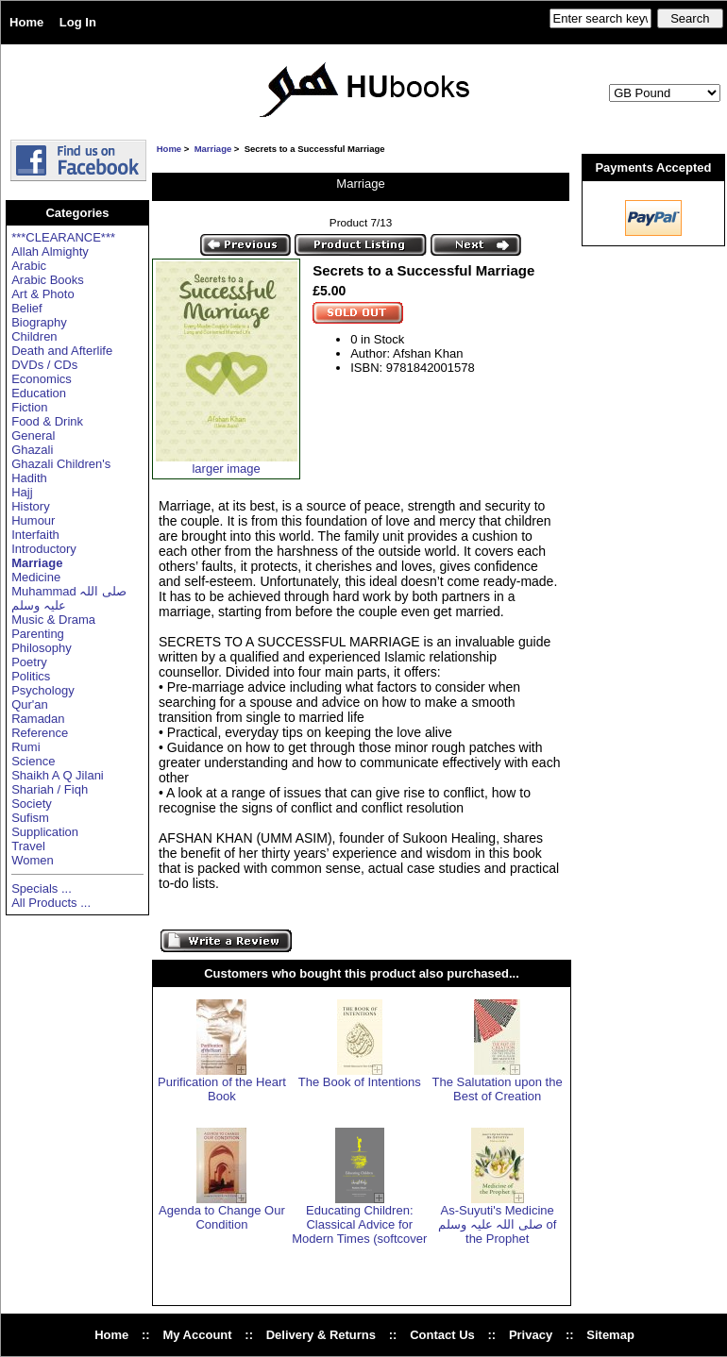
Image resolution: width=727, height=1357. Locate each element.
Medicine (35, 577)
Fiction (29, 407)
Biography (39, 322)
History (30, 506)
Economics (41, 379)
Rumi (25, 747)
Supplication (44, 832)
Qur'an (29, 704)
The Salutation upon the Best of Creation (497, 1089)
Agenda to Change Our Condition (222, 1217)
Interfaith (35, 535)
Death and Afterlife (61, 350)
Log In (77, 22)
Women (32, 860)
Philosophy (41, 648)
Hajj (21, 492)
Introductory (43, 549)
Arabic (28, 266)
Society (31, 803)
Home (26, 22)
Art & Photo (42, 294)
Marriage (213, 148)
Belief (26, 308)
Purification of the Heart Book (222, 1089)
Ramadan (37, 719)
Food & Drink (47, 421)
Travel (28, 846)
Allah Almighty (50, 251)
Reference (39, 733)
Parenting (37, 634)
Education (38, 393)
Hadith (29, 478)
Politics (30, 676)
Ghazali (32, 450)
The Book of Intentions (359, 1082)
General (33, 435)
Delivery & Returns (321, 1335)
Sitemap (610, 1335)
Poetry (29, 662)
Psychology (42, 690)
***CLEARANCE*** (63, 237)
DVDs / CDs (44, 365)
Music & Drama (53, 619)
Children (34, 336)
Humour (33, 520)
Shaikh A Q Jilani (57, 775)
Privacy (530, 1335)
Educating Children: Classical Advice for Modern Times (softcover (359, 1224)
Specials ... (41, 888)
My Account (196, 1335)
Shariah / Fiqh (49, 789)
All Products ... (51, 903)
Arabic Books (47, 280)
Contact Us (442, 1335)
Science (33, 761)
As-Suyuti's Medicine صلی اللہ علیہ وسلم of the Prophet (497, 1224)
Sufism (30, 818)
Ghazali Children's (60, 464)
